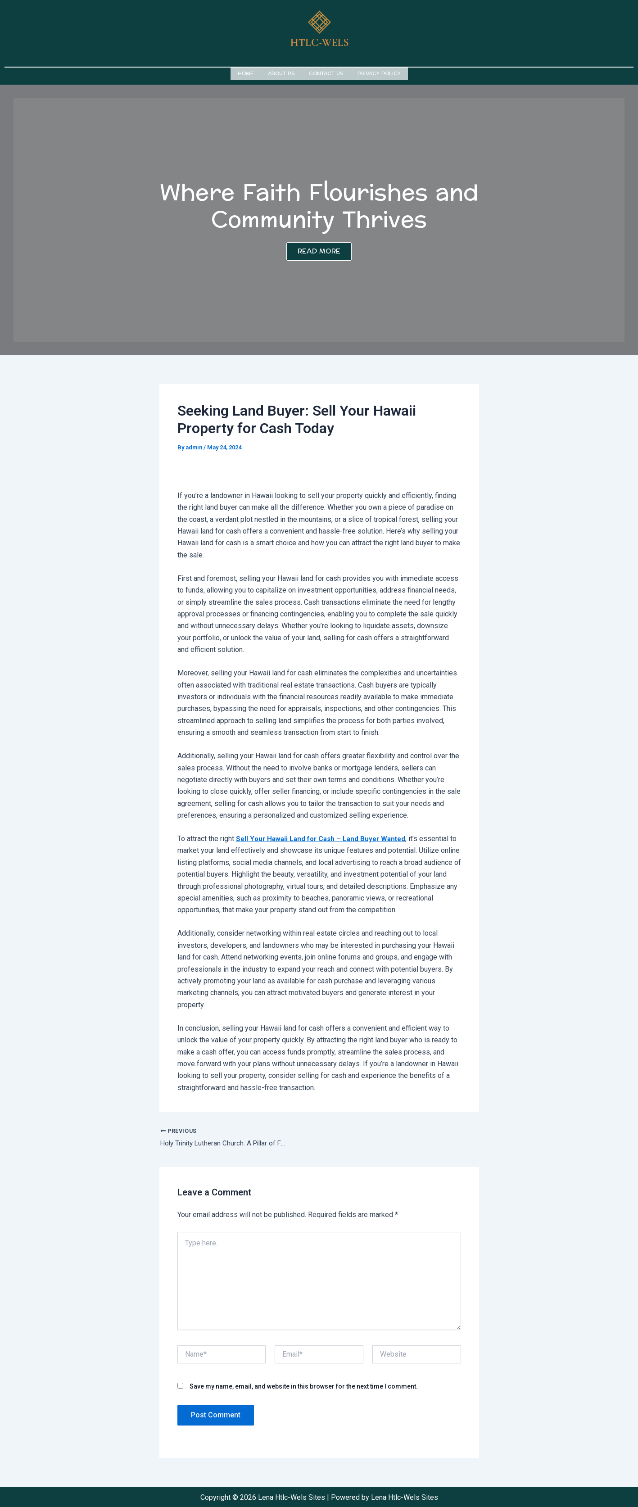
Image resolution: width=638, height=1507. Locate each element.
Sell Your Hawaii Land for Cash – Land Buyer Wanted (324, 837)
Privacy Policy (379, 72)
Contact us (326, 72)
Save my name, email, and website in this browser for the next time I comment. (304, 1385)
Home (245, 72)
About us (281, 72)
